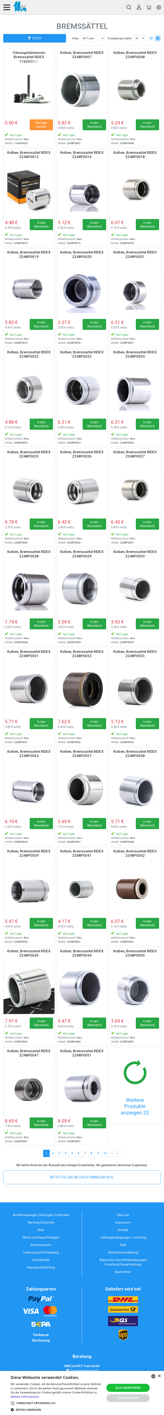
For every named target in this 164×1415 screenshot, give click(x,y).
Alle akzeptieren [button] (128, 1388)
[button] (12, 1403)
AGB (123, 1245)
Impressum (123, 1222)
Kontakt (123, 1230)
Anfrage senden (41, 124)
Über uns (123, 1215)
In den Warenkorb (94, 124)
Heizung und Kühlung (41, 1267)
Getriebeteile (41, 1260)
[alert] (82, 1393)
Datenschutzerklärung (123, 1252)
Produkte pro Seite (119, 38)
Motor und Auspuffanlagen (41, 1237)
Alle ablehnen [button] (128, 1398)
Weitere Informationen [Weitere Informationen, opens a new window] (25, 1397)
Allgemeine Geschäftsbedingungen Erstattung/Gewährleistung (123, 1262)
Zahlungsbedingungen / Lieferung (123, 1237)
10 (105, 1153)
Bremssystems (41, 1245)
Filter (75, 38)
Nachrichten (123, 1272)
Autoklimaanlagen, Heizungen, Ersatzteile (41, 1215)
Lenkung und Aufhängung (41, 1252)
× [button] (159, 1376)
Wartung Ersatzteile (41, 1222)
